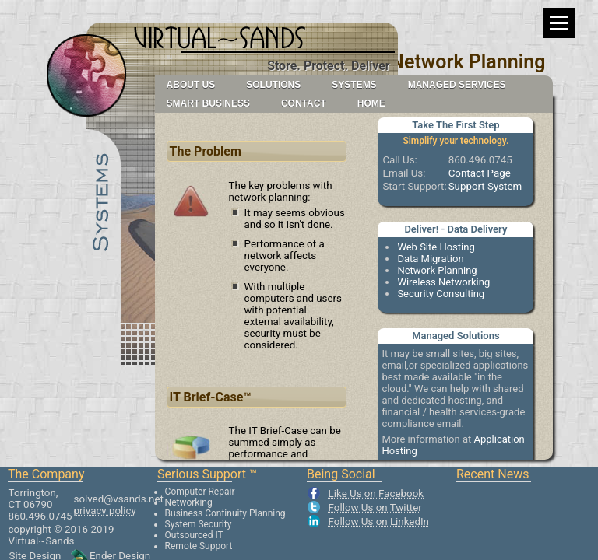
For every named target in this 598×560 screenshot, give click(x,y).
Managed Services (457, 84)
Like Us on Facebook (376, 493)
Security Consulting (440, 293)
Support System (485, 186)
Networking (189, 502)
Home (371, 103)
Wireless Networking (443, 282)
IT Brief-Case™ (211, 397)
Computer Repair (200, 491)
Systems (354, 84)
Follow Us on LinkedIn (379, 521)
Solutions (273, 84)
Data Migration (430, 258)
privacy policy (105, 510)
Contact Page (479, 173)
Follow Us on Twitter (375, 507)
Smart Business (208, 103)
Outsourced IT (194, 535)
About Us (191, 84)
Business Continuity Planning (225, 513)
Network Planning (437, 270)
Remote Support (199, 546)
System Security (198, 524)
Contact (303, 103)
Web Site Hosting (435, 247)
